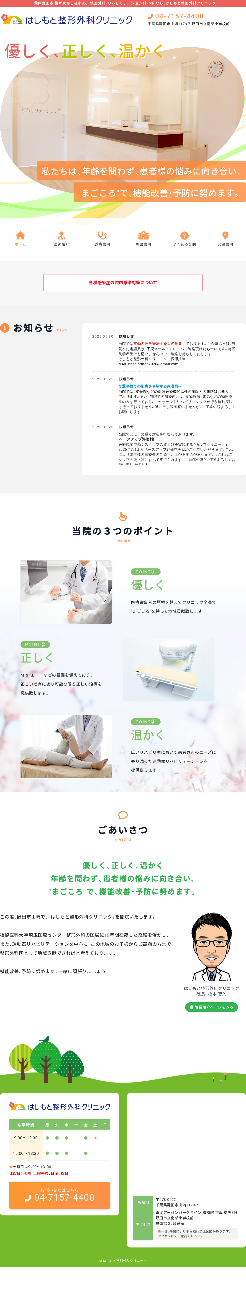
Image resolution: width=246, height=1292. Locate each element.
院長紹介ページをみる (211, 1027)
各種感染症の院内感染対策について (123, 283)
